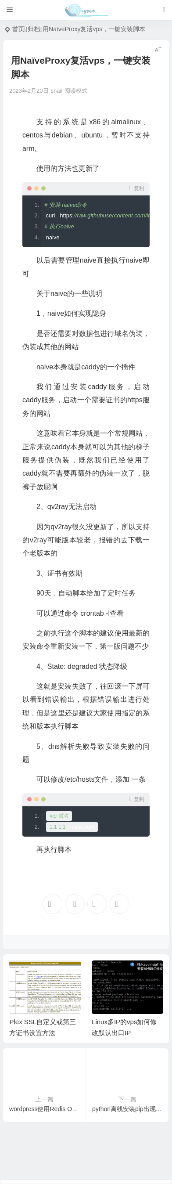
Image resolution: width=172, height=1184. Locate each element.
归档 (34, 28)
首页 (18, 28)
